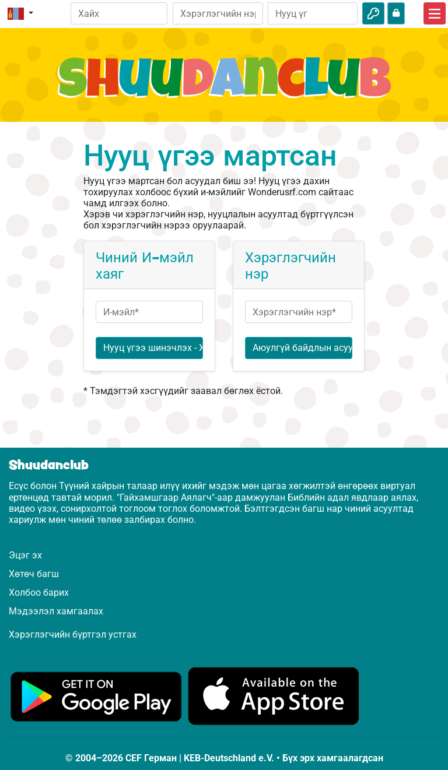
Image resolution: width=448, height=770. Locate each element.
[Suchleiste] (119, 13)
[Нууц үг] (313, 13)
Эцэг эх (25, 555)
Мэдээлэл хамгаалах (56, 611)
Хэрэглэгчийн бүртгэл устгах (72, 634)
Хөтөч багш (34, 573)
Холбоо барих (39, 592)
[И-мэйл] (217, 13)
